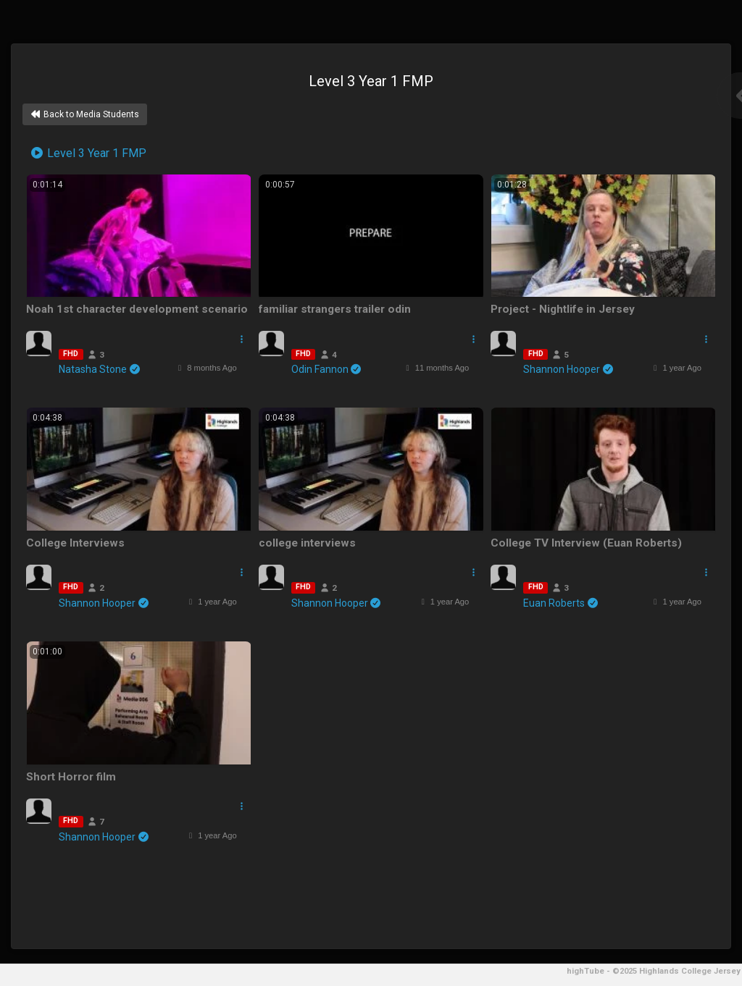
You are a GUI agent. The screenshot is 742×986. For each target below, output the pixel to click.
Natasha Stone (100, 369)
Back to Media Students (84, 114)
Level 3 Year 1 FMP (88, 153)
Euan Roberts (561, 603)
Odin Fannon (327, 369)
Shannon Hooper (568, 369)
